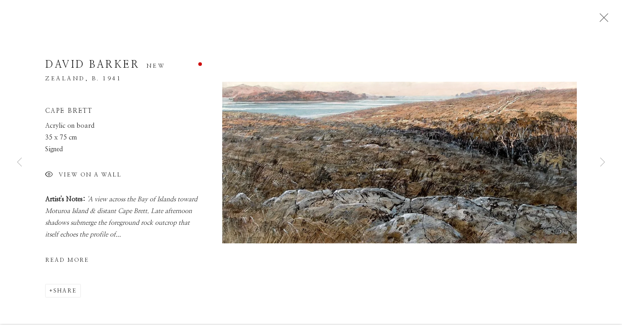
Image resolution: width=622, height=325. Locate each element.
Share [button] (65, 294)
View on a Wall (83, 179)
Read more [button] (67, 263)
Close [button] (602, 20)
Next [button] (602, 162)
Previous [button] (19, 162)
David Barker (92, 68)
